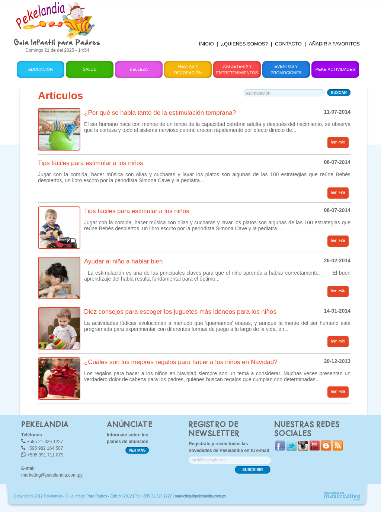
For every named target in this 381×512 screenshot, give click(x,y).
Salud (90, 69)
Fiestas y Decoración (188, 69)
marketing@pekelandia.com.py (52, 475)
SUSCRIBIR (252, 470)
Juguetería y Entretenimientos (237, 69)
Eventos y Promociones (286, 69)
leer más (338, 142)
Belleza (139, 69)
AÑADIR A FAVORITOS (334, 44)
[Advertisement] (236, 17)
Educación (40, 69)
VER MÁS (137, 450)
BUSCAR (339, 93)
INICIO (206, 44)
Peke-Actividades (335, 69)
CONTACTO (288, 44)
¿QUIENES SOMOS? (244, 44)
